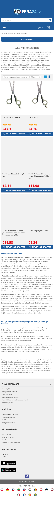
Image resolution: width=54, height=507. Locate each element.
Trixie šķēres (33, 120)
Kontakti (4, 466)
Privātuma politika (7, 412)
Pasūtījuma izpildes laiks (9, 401)
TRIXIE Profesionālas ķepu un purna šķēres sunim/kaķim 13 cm (40, 182)
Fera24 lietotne (6, 444)
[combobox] (26, 20)
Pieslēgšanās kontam (8, 432)
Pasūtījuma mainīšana (8, 427)
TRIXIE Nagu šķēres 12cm (38, 240)
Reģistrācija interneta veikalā (10, 407)
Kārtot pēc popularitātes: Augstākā (16, 77)
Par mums (5, 464)
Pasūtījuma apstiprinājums (10, 424)
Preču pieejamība (7, 404)
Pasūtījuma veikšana (8, 429)
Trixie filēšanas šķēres (11, 120)
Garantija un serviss (8, 447)
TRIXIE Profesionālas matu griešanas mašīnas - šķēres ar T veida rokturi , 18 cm (13, 242)
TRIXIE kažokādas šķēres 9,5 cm (13, 181)
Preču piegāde (6, 398)
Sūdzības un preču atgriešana (11, 452)
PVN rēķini (5, 449)
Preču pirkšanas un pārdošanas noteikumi (15, 409)
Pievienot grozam (14, 137)
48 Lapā (34, 77)
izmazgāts (45, 337)
